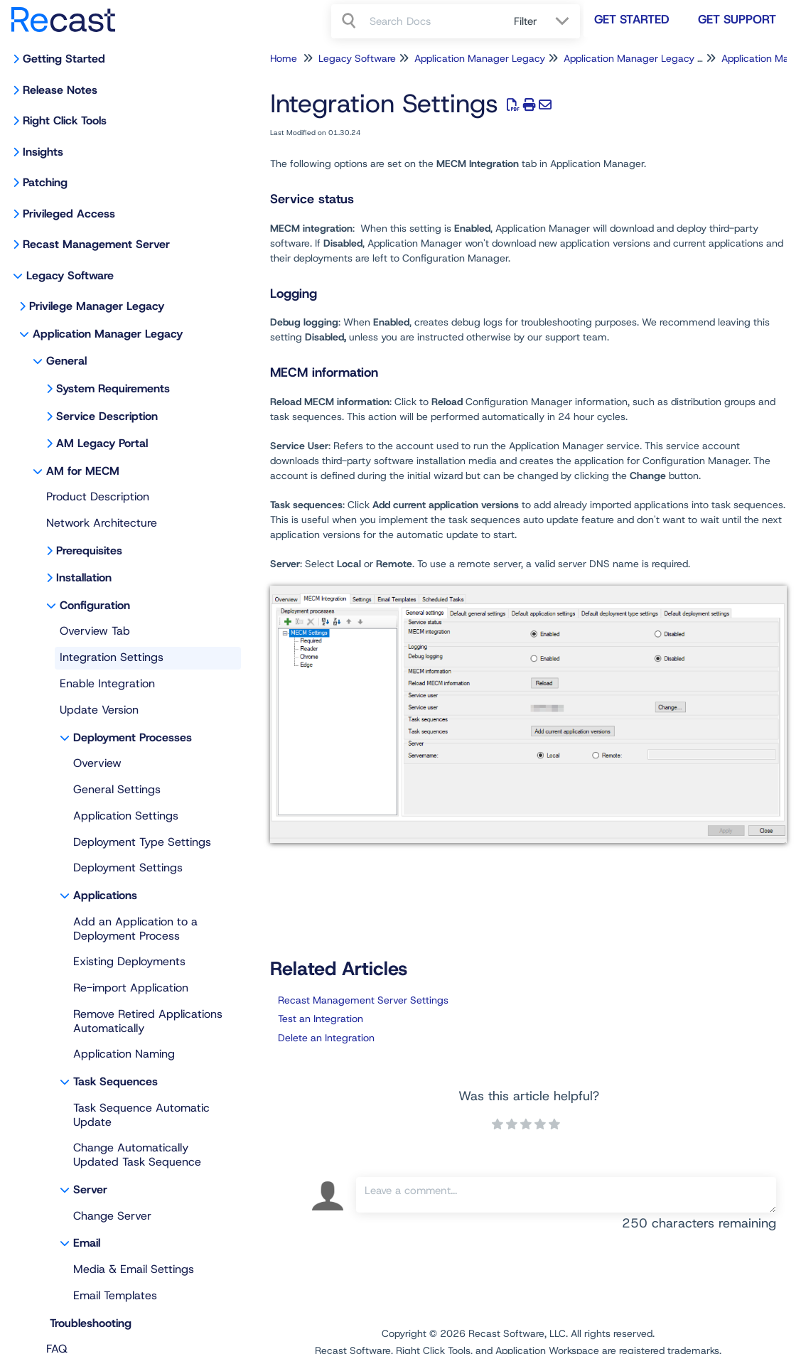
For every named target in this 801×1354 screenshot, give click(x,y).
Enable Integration (107, 683)
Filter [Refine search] (527, 21)
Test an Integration (320, 1018)
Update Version (99, 709)
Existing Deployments (129, 961)
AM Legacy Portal (102, 443)
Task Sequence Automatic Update (141, 1114)
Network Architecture (101, 522)
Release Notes (60, 89)
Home (283, 58)
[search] (434, 21)
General (66, 360)
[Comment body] (566, 1195)
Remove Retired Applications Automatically (147, 1021)
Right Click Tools (65, 120)
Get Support (737, 19)
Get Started (632, 19)
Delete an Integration (326, 1037)
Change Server (112, 1215)
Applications (105, 895)
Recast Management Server (96, 244)
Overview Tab (95, 630)
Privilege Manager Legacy (96, 306)
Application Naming (124, 1053)
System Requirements (113, 388)
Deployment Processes (132, 737)
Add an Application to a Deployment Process (135, 928)
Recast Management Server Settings (363, 1000)
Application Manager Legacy (108, 333)
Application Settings (125, 815)
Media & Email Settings (133, 1269)
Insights (43, 151)
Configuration (95, 605)
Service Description (107, 416)
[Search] (350, 21)
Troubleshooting (90, 1323)
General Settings (117, 789)
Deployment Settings (128, 867)
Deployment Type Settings (142, 841)
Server (90, 1189)
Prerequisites (89, 550)
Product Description (97, 496)
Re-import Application (130, 987)
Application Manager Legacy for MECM (653, 58)
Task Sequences (115, 1081)
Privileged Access (69, 213)
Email (86, 1242)
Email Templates (115, 1295)
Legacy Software (70, 275)
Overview (97, 763)
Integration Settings (111, 657)
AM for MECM (82, 470)
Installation (84, 577)
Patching (45, 182)
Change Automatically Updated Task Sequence (137, 1154)
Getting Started (64, 58)
